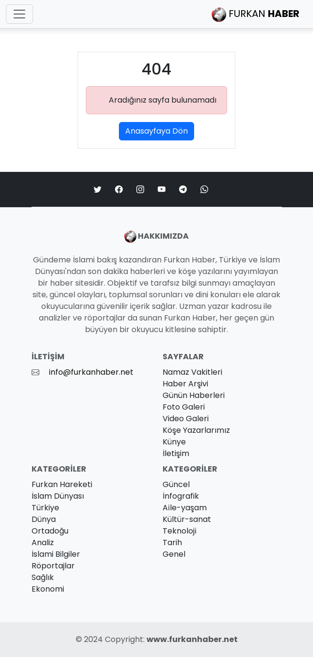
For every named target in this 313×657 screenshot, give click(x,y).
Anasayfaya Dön (156, 131)
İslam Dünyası (58, 496)
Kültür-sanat (187, 519)
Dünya (44, 519)
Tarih (172, 542)
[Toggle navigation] (19, 14)
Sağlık (43, 577)
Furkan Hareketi (62, 484)
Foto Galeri (184, 407)
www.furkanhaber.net (192, 639)
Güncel (176, 484)
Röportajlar (53, 565)
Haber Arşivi (185, 383)
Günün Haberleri (194, 395)
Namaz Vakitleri (192, 372)
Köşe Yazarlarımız (196, 430)
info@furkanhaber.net (91, 372)
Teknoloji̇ (180, 530)
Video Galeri (186, 418)
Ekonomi (48, 589)
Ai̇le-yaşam (185, 507)
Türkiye (45, 507)
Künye (174, 441)
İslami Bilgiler (56, 554)
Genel (174, 554)
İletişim (176, 453)
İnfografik (181, 496)
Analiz (43, 542)
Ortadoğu (50, 530)
